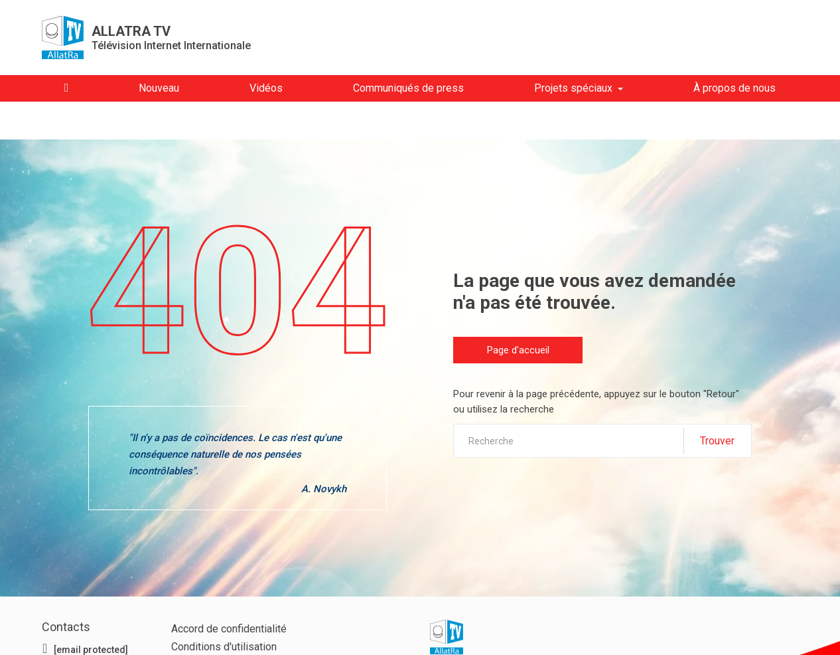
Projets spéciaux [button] (573, 88)
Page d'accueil (518, 350)
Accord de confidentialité (229, 628)
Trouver (717, 440)
